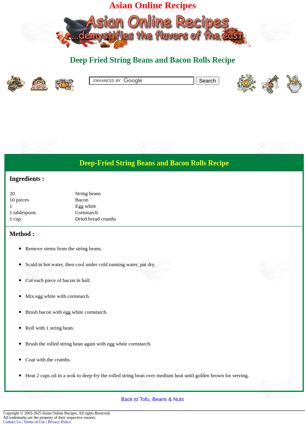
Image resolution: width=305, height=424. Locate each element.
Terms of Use (34, 422)
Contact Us (12, 422)
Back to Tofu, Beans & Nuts (152, 399)
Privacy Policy (59, 422)
